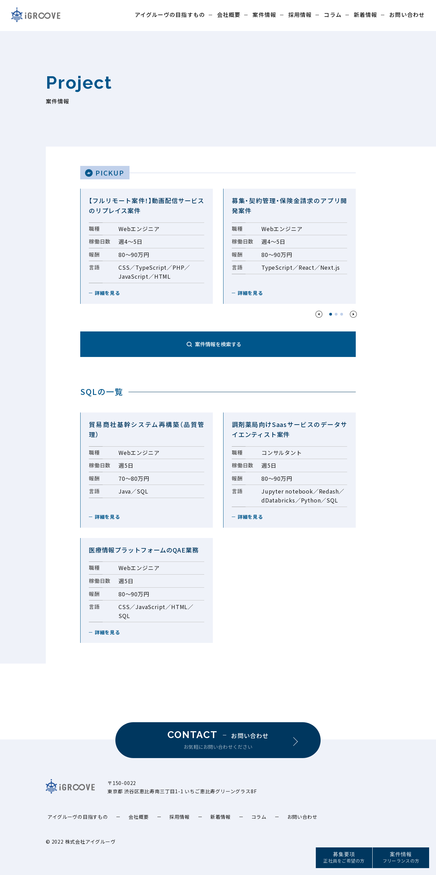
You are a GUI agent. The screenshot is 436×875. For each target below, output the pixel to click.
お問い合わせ (407, 14)
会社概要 (228, 14)
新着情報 (365, 14)
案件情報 (264, 14)
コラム (332, 14)
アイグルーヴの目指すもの (170, 14)
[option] (146, 246)
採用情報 (300, 14)
